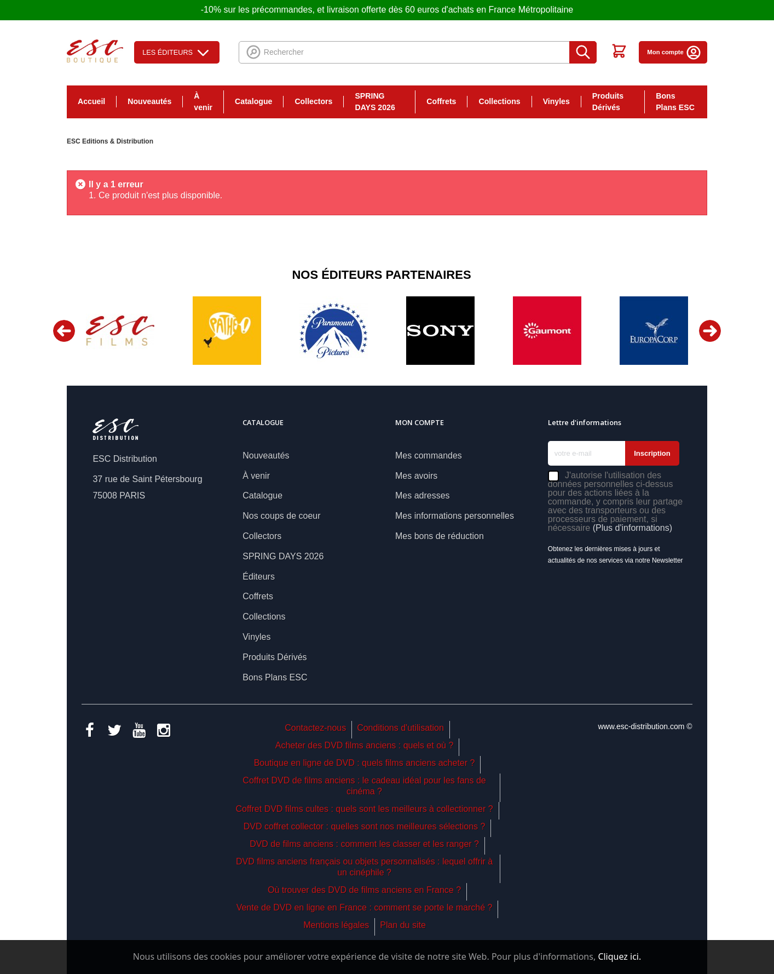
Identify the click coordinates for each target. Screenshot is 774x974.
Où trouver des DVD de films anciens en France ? (364, 890)
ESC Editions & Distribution (110, 141)
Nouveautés (149, 101)
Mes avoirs (416, 475)
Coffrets (441, 101)
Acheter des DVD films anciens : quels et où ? (364, 745)
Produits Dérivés (607, 101)
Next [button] (710, 331)
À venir (203, 101)
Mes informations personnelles (454, 515)
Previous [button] (64, 331)
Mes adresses (422, 495)
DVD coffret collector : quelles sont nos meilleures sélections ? (365, 826)
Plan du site (403, 925)
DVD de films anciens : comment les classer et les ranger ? (364, 844)
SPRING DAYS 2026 (375, 101)
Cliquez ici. (619, 956)
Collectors (313, 101)
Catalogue (253, 101)
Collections (499, 101)
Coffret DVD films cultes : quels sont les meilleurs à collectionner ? (364, 808)
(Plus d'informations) (632, 527)
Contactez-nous (315, 727)
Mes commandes (428, 455)
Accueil (91, 101)
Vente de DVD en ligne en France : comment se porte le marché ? (364, 907)
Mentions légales (336, 925)
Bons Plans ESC (675, 101)
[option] (120, 330)
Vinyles (556, 101)
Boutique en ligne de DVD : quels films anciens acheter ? (364, 762)
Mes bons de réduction (439, 536)
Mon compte (674, 52)
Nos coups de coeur (281, 515)
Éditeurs (258, 576)
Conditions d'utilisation (400, 727)
